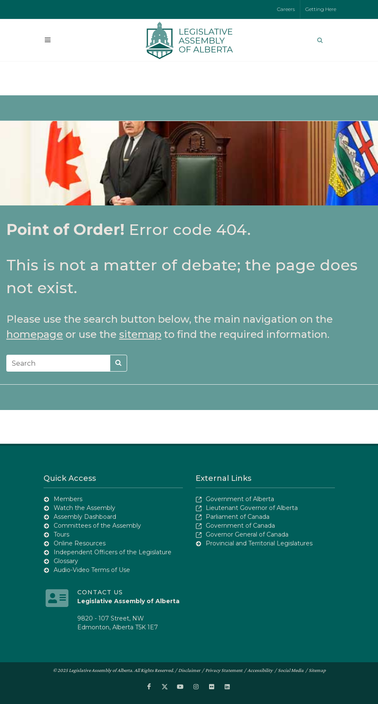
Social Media (291, 670)
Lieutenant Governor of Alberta (252, 508)
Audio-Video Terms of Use (92, 570)
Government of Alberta (240, 499)
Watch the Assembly (84, 508)
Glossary (66, 561)
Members (68, 499)
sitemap (140, 334)
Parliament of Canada (237, 517)
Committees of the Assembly (97, 525)
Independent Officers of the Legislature (112, 552)
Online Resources (80, 543)
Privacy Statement (223, 670)
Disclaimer (189, 670)
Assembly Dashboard (85, 517)
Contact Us (100, 592)
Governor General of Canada (247, 534)
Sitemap (317, 670)
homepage (34, 334)
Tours (61, 534)
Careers (286, 9)
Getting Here (320, 9)
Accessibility (260, 670)
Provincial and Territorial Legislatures (259, 543)
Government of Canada (240, 525)
